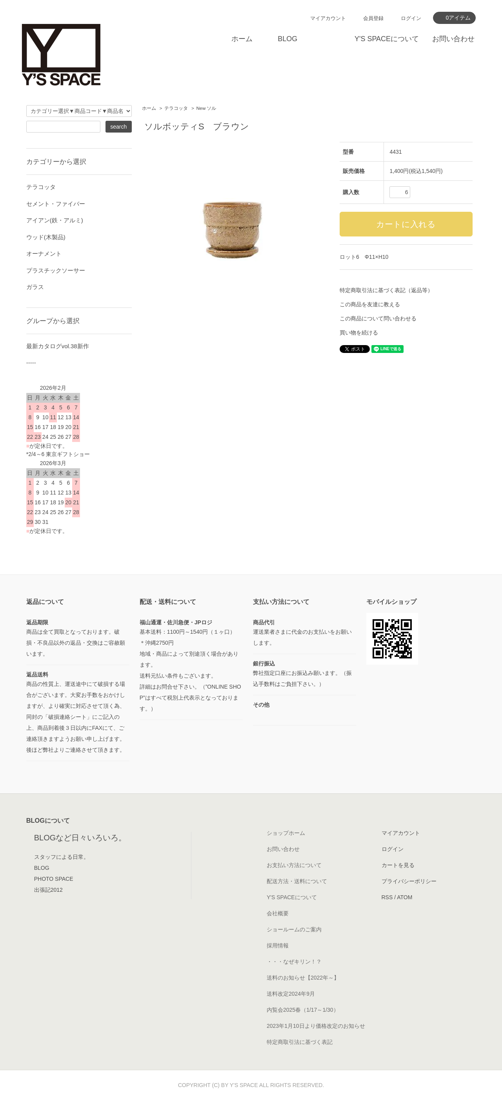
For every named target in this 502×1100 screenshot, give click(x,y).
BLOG (287, 39)
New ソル (206, 108)
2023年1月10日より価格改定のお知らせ (316, 1026)
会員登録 (373, 18)
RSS (387, 897)
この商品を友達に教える (370, 304)
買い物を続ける (359, 332)
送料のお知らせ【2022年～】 (303, 978)
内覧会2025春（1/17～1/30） (303, 1010)
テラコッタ (176, 108)
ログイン (411, 18)
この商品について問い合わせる (378, 318)
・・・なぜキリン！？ (294, 961)
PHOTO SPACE (53, 879)
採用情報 (278, 945)
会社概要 (278, 913)
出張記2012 (48, 890)
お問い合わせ (453, 39)
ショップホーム (286, 833)
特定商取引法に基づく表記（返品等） (386, 290)
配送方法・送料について (297, 881)
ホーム (242, 39)
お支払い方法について (294, 865)
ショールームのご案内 (294, 929)
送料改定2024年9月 (291, 994)
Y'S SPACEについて (387, 39)
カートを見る (398, 865)
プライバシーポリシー (409, 881)
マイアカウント (328, 18)
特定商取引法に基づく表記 (300, 1042)
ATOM (404, 897)
